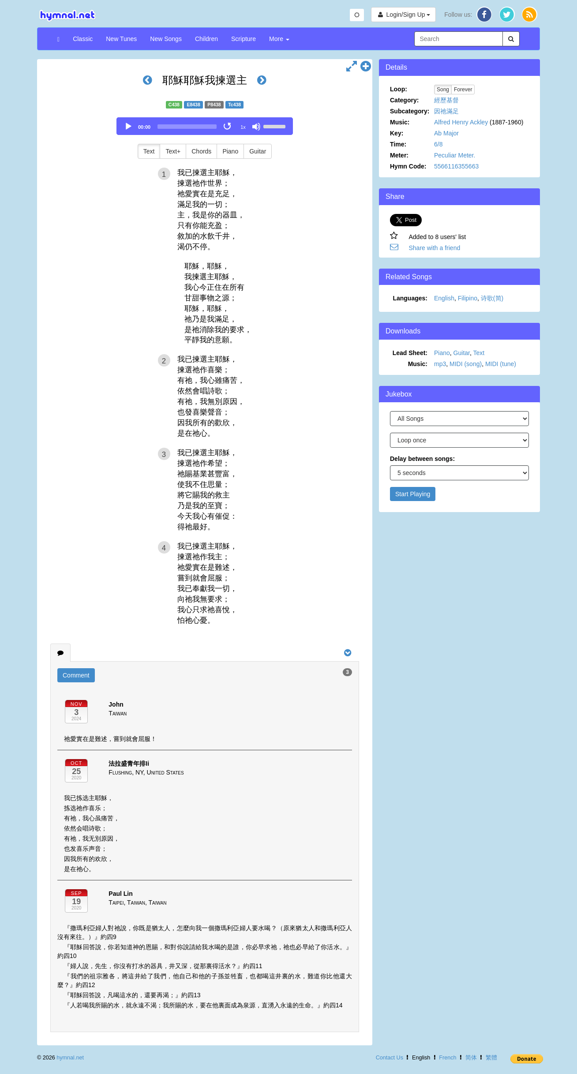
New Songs (166, 38)
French (447, 1058)
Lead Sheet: (410, 352)
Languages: (410, 298)
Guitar (257, 151)
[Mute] (256, 126)
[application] (204, 126)
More (279, 38)
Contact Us (389, 1058)
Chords (201, 151)
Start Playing (412, 494)
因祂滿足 (446, 111)
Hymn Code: (408, 166)
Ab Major (446, 133)
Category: (404, 100)
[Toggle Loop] (228, 126)
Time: (398, 144)
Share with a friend (435, 247)
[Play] (128, 126)
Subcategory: (409, 111)
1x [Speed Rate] (243, 127)
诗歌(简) (492, 298)
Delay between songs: (422, 458)
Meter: (399, 155)
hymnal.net (70, 1058)
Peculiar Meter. (454, 155)
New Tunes (121, 38)
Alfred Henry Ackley (461, 122)
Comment (76, 675)
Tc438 (234, 104)
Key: (396, 133)
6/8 (438, 144)
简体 (471, 1058)
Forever (463, 89)
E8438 (193, 104)
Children (206, 38)
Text (149, 151)
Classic (83, 38)
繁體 (491, 1058)
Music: (399, 122)
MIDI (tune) (500, 363)
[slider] (187, 126)
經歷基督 (446, 100)
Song (443, 89)
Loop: (398, 89)
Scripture (243, 38)
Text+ (172, 151)
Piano (230, 151)
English (444, 298)
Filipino (467, 298)
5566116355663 (456, 166)
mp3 (440, 363)
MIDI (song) (466, 363)
